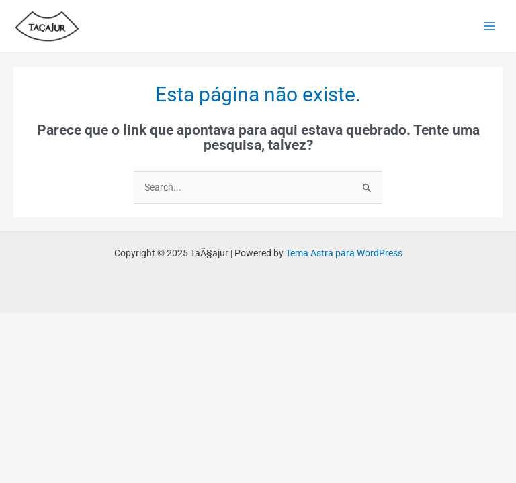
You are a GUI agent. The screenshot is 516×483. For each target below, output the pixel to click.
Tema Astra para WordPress (344, 253)
